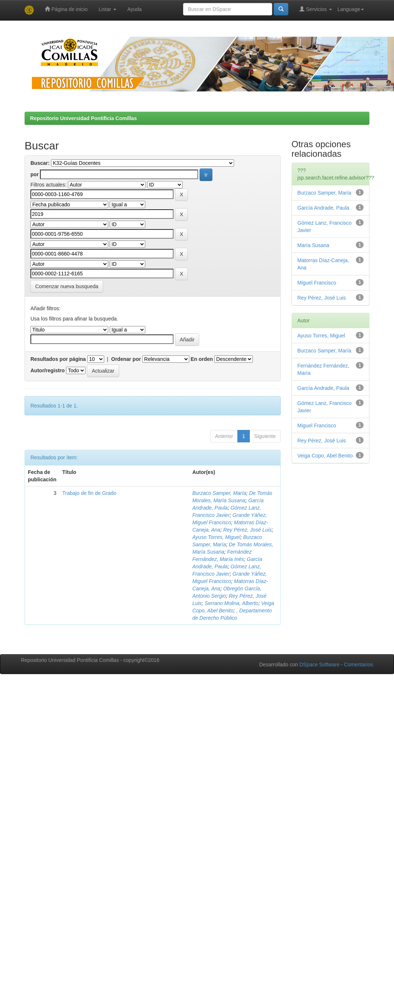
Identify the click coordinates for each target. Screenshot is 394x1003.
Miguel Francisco (317, 283)
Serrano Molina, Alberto (232, 603)
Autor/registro (47, 370)
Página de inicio (66, 9)
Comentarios (358, 664)
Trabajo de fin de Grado (89, 493)
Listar (107, 9)
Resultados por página (58, 359)
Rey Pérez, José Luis (247, 530)
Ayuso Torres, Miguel (216, 537)
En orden (202, 359)
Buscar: (40, 163)
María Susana (313, 245)
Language (351, 9)
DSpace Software (319, 664)
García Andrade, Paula (324, 208)
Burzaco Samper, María (219, 493)
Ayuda (134, 9)
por (34, 174)
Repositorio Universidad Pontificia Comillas (83, 118)
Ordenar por (126, 359)
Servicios (315, 9)
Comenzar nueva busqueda (66, 286)
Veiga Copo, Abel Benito (325, 456)
